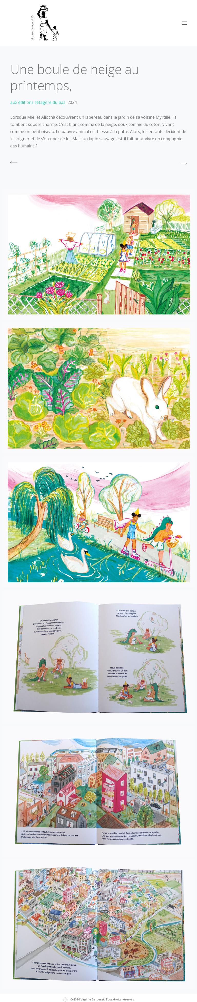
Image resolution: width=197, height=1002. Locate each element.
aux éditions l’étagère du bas (37, 102)
